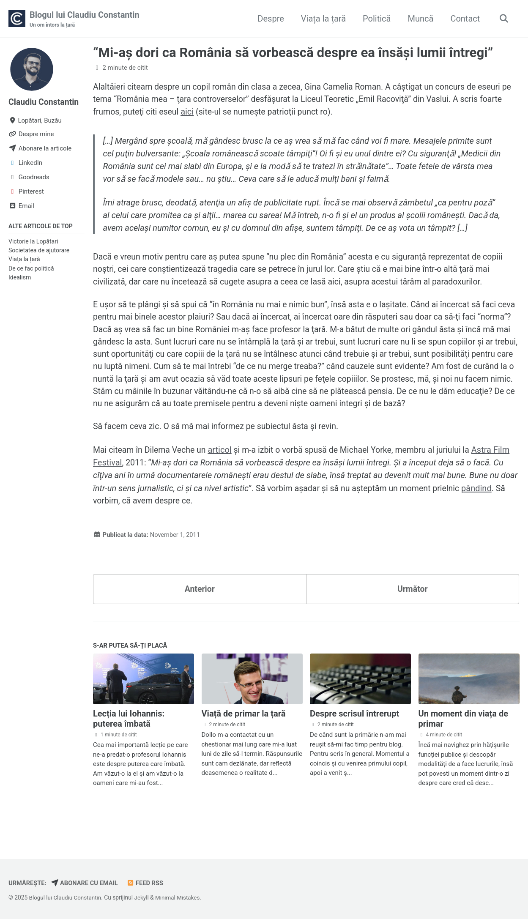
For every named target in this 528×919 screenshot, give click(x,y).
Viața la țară (322, 19)
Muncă (419, 19)
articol (223, 469)
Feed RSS (148, 883)
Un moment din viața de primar (463, 740)
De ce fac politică (31, 268)
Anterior (199, 609)
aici (214, 112)
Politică (375, 19)
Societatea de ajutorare (38, 250)
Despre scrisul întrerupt (354, 735)
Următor (412, 609)
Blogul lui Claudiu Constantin (85, 19)
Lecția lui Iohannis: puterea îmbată (128, 740)
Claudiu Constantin (44, 102)
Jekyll (143, 897)
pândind (482, 507)
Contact (464, 19)
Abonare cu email (86, 883)
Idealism (19, 277)
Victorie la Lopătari (33, 241)
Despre (269, 19)
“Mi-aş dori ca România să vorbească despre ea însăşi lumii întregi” (293, 53)
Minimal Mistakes (180, 897)
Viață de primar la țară (244, 735)
